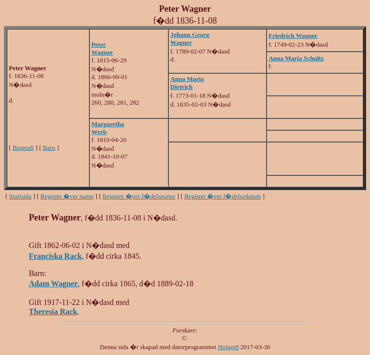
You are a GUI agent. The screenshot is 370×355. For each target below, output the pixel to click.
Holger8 (228, 347)
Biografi (23, 147)
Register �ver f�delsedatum (223, 196)
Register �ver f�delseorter (139, 196)
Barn (49, 147)
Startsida (20, 196)
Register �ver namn (67, 196)
